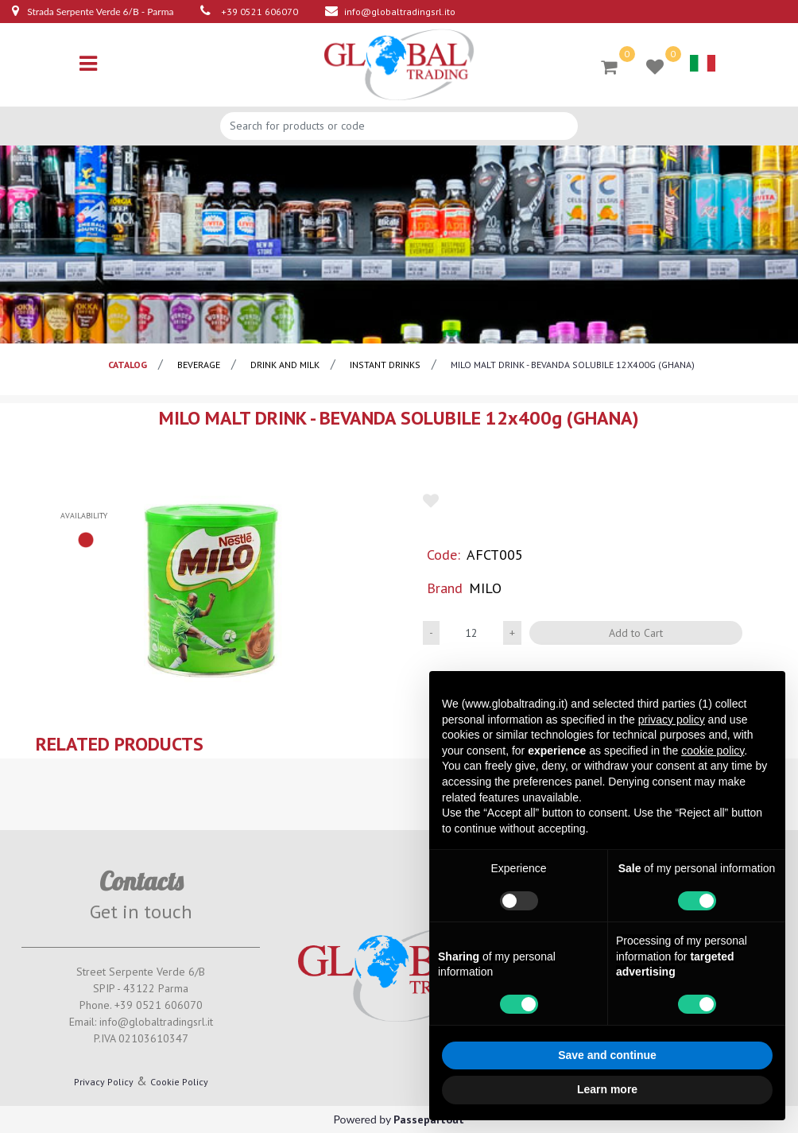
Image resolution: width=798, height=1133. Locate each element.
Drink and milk (285, 365)
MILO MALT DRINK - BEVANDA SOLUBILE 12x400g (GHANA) (573, 365)
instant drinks (385, 365)
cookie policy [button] (712, 750)
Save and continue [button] (607, 1055)
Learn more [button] (607, 1089)
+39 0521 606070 (259, 11)
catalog (127, 365)
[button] (212, 589)
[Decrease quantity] (431, 633)
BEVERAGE (198, 365)
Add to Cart (636, 633)
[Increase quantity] (512, 633)
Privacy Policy (104, 1082)
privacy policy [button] (671, 719)
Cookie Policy (179, 1082)
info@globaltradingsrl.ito (399, 11)
